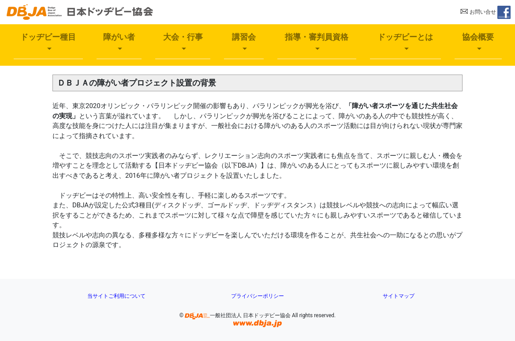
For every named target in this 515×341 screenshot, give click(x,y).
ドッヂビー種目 (48, 36)
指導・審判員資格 (316, 36)
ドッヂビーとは (405, 36)
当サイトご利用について (116, 296)
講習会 (244, 36)
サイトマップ (398, 296)
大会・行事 (183, 36)
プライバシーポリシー (257, 296)
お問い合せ (478, 12)
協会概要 (478, 36)
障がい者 (119, 36)
